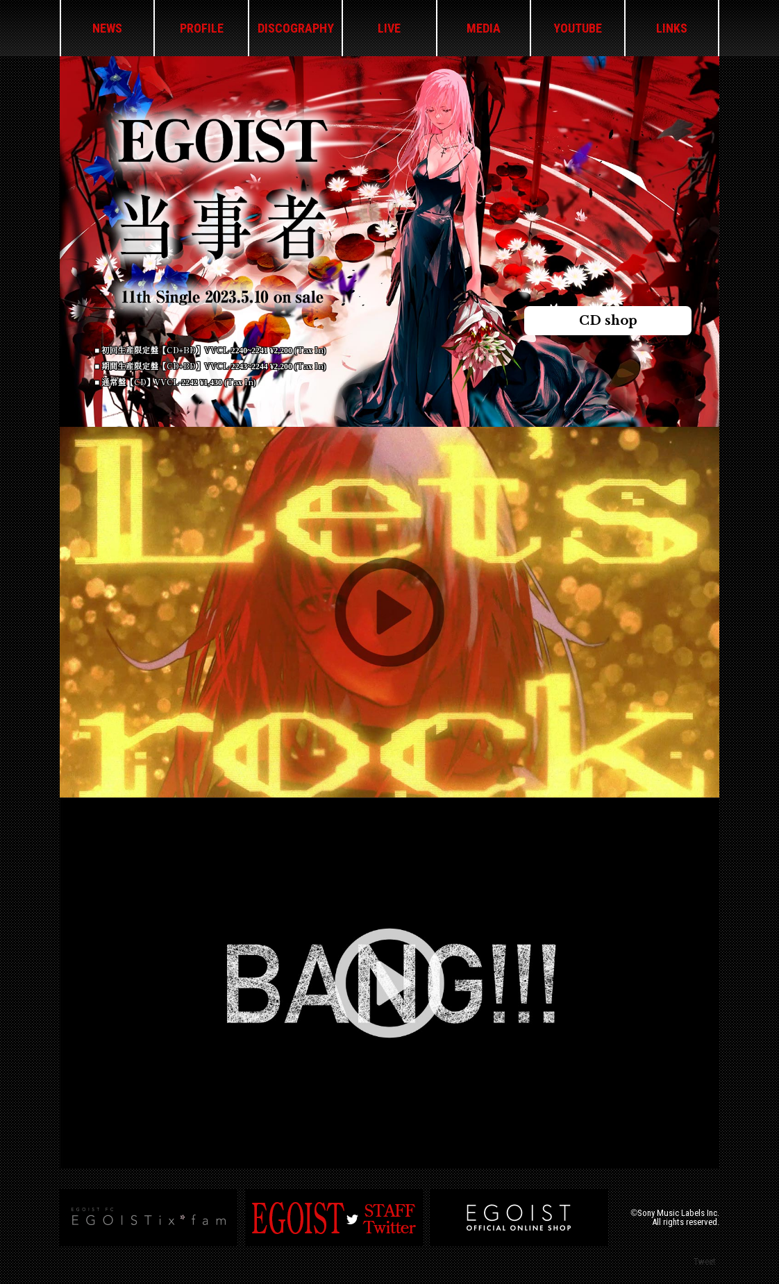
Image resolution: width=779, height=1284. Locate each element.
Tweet (705, 1261)
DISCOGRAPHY (296, 28)
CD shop (608, 320)
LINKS (671, 28)
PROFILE (202, 28)
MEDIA (484, 28)
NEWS (107, 28)
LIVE (389, 28)
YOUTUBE (577, 28)
